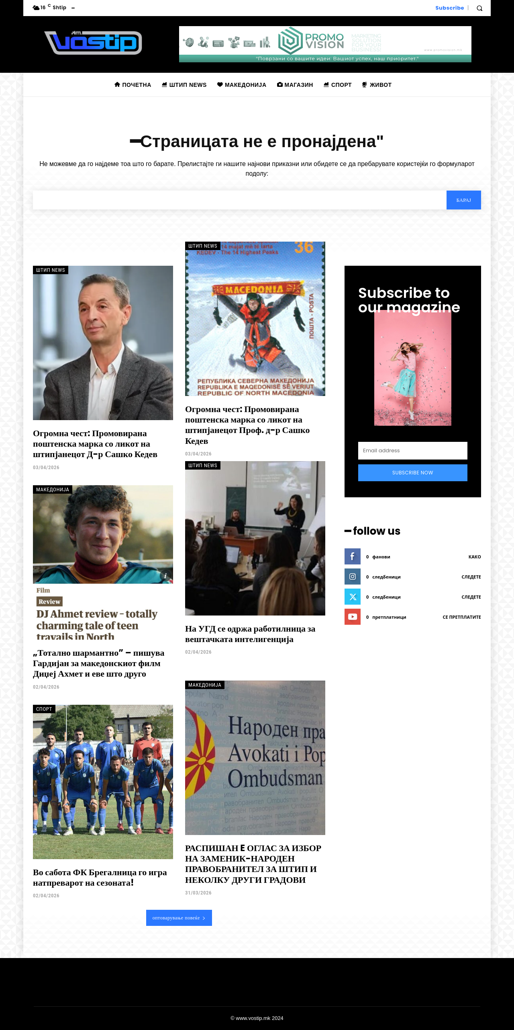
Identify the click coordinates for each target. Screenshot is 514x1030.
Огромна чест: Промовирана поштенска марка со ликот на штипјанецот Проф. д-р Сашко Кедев (247, 425)
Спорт (44, 709)
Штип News (50, 270)
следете (471, 577)
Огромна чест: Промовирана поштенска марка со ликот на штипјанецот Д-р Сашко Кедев (95, 444)
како (475, 557)
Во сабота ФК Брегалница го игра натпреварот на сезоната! (100, 877)
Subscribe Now (412, 472)
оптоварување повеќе (179, 917)
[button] (479, 8)
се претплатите (462, 617)
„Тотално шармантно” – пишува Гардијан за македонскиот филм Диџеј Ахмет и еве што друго (99, 663)
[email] (412, 451)
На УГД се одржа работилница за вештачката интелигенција (250, 633)
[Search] (463, 200)
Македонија (52, 489)
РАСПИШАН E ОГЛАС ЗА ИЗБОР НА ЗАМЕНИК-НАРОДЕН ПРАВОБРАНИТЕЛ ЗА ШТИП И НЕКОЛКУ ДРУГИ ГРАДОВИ (253, 864)
